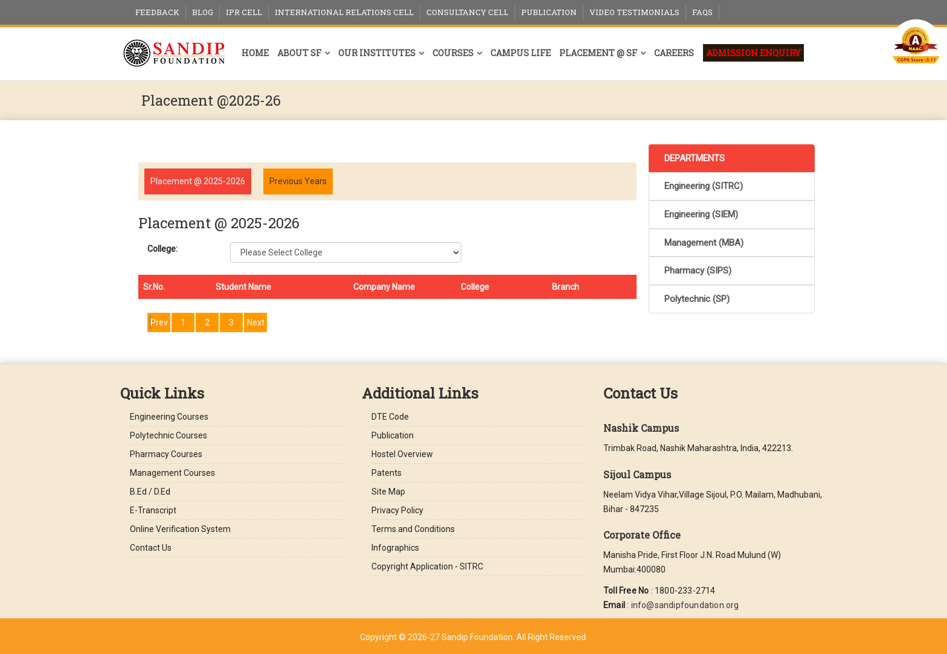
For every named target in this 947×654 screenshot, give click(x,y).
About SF (299, 53)
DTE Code (390, 417)
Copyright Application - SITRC (427, 566)
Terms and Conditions (413, 529)
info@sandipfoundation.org (685, 605)
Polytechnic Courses (168, 435)
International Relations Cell (344, 12)
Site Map (388, 491)
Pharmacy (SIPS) (697, 270)
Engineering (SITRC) (703, 186)
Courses (453, 53)
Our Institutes (377, 53)
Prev (159, 322)
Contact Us (151, 548)
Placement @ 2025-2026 (197, 181)
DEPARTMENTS (694, 158)
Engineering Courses (169, 417)
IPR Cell (244, 12)
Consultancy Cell (467, 12)
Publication (549, 12)
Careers (674, 53)
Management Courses (172, 473)
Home (255, 53)
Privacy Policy (397, 510)
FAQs (702, 12)
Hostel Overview (402, 454)
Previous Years (298, 181)
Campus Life (520, 53)
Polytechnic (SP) (697, 298)
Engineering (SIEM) (701, 214)
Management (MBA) (703, 242)
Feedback (157, 12)
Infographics (395, 548)
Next (256, 322)
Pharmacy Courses (166, 454)
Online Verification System (180, 529)
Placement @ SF (598, 53)
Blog (202, 12)
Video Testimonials (634, 12)
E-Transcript (153, 510)
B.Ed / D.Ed (150, 491)
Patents (386, 473)
